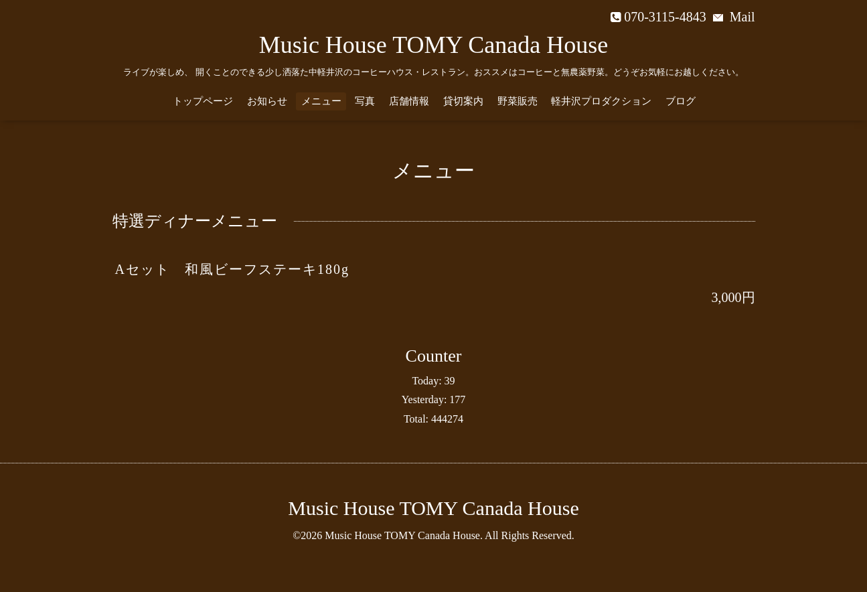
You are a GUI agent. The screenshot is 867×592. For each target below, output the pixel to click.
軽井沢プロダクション (601, 101)
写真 (365, 101)
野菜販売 (517, 101)
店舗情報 (409, 101)
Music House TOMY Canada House (433, 44)
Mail (734, 16)
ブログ (680, 101)
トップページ (203, 101)
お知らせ (267, 101)
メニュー (321, 101)
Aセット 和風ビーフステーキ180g (232, 269)
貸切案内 (463, 101)
